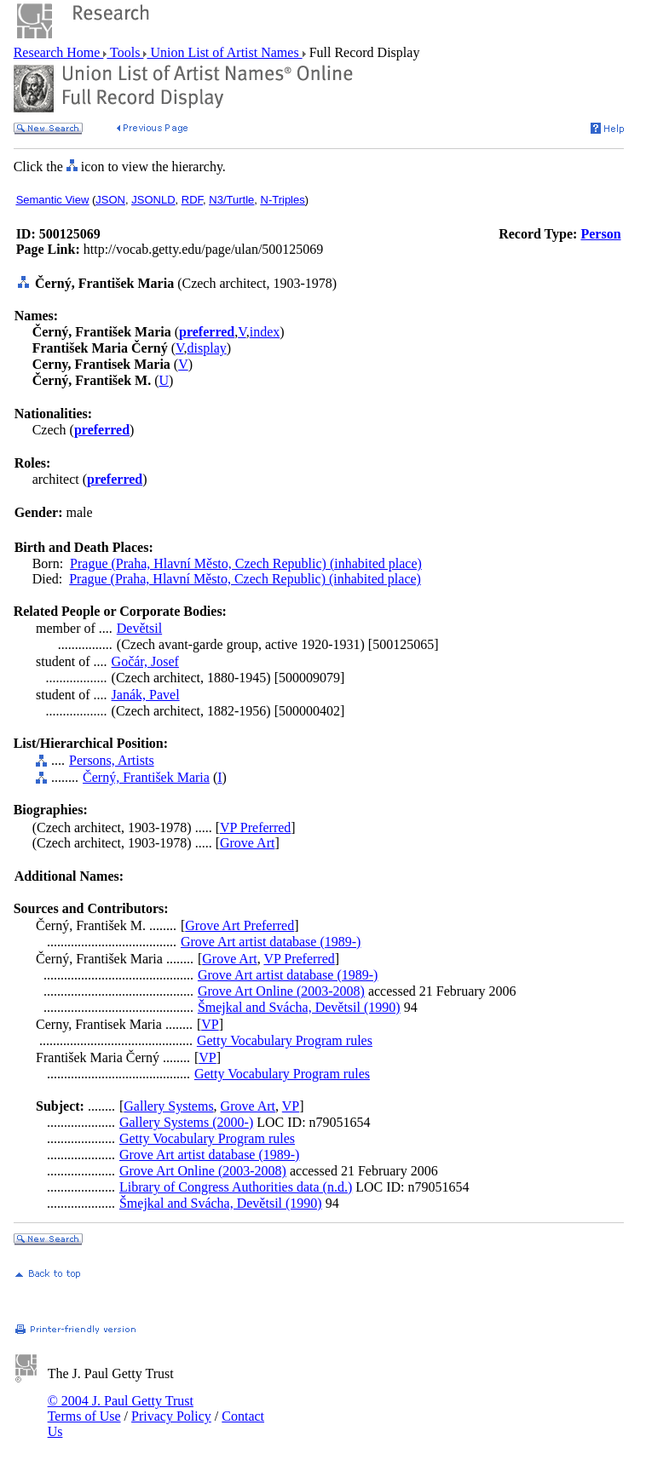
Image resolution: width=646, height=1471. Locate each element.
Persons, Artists (111, 760)
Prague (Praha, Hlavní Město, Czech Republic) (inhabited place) (246, 563)
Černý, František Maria (146, 777)
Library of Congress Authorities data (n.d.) (235, 1187)
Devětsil (139, 628)
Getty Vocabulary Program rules (284, 1040)
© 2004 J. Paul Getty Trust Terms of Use (120, 1408)
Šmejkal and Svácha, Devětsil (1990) (299, 1007)
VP (209, 1024)
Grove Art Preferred (239, 925)
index (265, 332)
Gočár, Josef (145, 661)
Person (600, 234)
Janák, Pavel (146, 694)
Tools (125, 52)
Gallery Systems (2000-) (186, 1122)
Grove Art (247, 843)
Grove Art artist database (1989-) (270, 941)
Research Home (59, 52)
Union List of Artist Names (224, 52)
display (207, 348)
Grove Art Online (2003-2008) (281, 991)
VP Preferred (255, 827)
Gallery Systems (168, 1106)
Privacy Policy (171, 1416)
